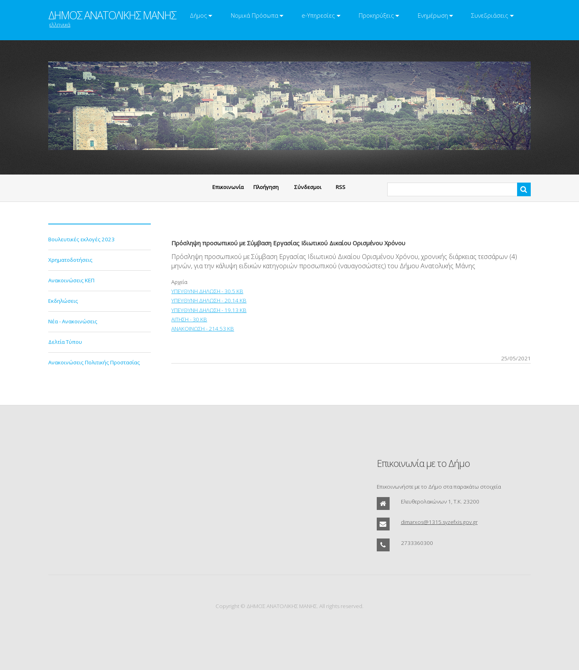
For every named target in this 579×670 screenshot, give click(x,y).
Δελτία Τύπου (65, 341)
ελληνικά (59, 24)
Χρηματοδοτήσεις (70, 259)
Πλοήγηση (266, 187)
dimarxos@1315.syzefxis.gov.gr (439, 522)
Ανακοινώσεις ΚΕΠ (71, 280)
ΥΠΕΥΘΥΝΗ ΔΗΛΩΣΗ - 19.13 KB (208, 310)
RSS (340, 187)
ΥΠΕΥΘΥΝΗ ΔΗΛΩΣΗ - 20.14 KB (208, 300)
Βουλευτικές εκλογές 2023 (81, 239)
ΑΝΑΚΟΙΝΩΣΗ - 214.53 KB (202, 328)
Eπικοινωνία (228, 187)
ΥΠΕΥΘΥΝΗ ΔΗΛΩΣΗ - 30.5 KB (207, 291)
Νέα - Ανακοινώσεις (72, 321)
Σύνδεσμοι (307, 187)
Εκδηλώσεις (63, 300)
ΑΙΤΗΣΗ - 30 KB (189, 319)
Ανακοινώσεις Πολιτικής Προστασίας (94, 362)
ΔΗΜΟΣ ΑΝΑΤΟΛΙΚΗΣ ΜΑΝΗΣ (112, 15)
